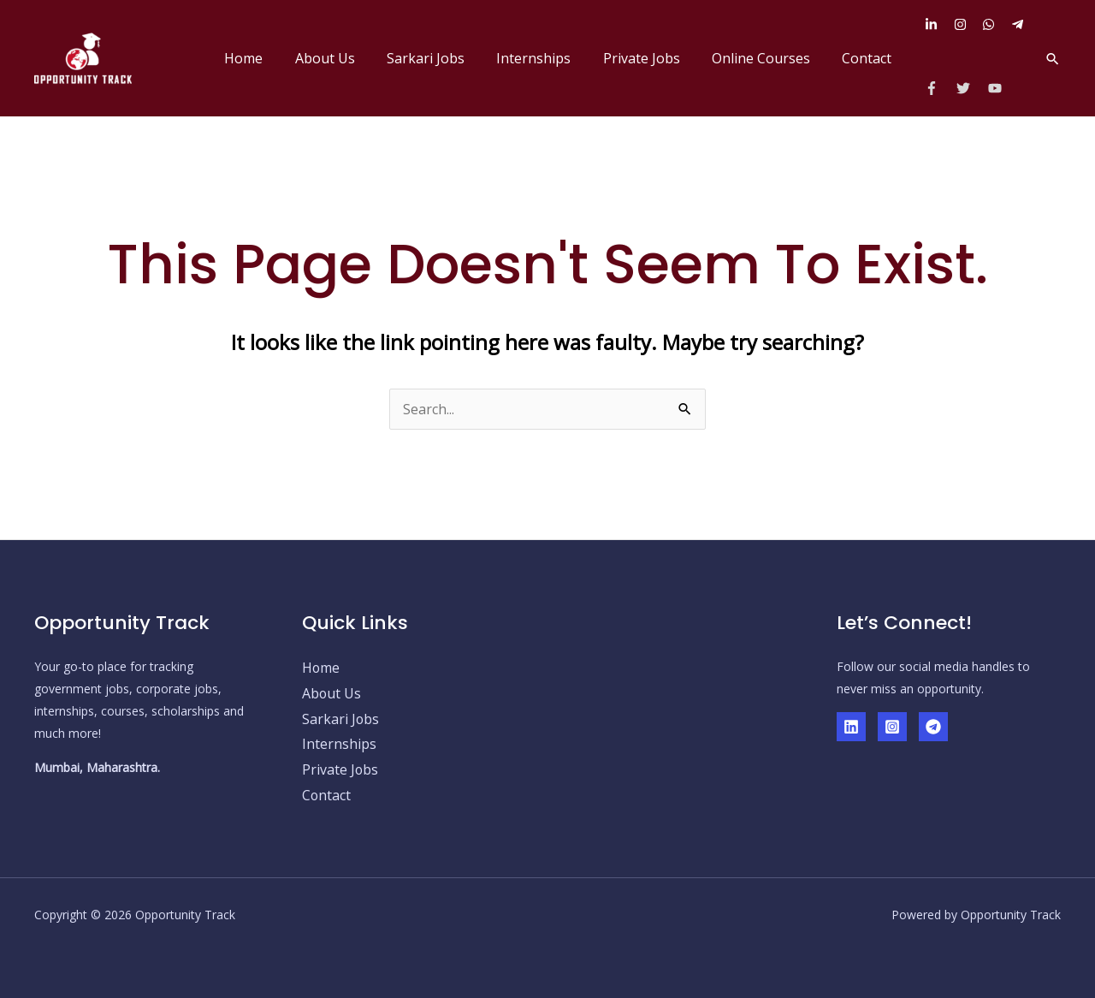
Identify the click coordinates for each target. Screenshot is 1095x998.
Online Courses (768, 58)
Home (273, 58)
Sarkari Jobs (446, 58)
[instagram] (967, 24)
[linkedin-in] (937, 24)
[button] (1053, 58)
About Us (350, 58)
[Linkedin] (851, 726)
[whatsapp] (995, 24)
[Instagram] (892, 726)
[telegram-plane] (1019, 24)
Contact (869, 58)
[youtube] (997, 88)
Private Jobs (652, 58)
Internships (549, 58)
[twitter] (970, 88)
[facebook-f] (939, 88)
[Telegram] (933, 726)
